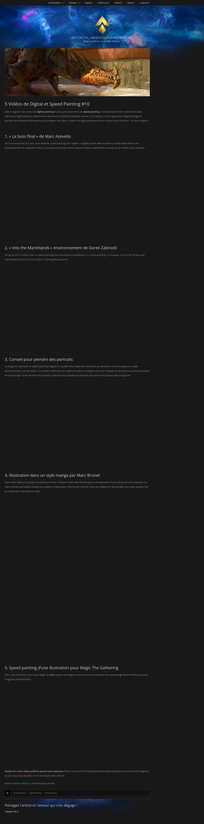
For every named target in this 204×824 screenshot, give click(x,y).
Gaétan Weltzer (21, 783)
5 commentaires (50, 793)
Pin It (15, 811)
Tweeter (9, 811)
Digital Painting (35, 793)
